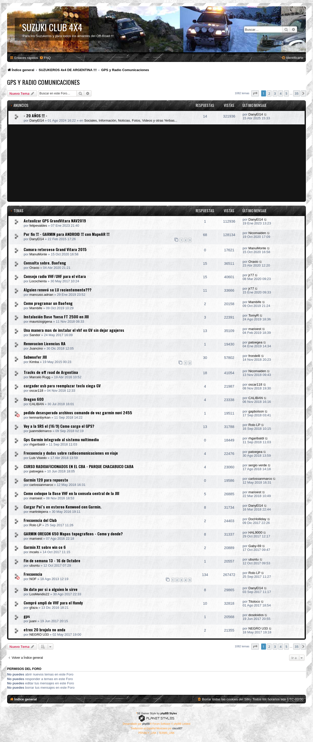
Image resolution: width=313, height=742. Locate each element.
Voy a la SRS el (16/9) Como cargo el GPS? (59, 426)
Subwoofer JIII (35, 357)
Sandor (34, 335)
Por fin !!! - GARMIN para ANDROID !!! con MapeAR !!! (66, 234)
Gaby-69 (254, 546)
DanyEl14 (36, 120)
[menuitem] (45, 57)
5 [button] (286, 93)
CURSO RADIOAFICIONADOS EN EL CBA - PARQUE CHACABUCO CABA (79, 466)
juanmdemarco (40, 431)
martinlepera (38, 512)
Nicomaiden (257, 233)
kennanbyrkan (40, 417)
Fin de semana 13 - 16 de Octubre (52, 560)
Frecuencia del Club (40, 520)
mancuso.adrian (41, 294)
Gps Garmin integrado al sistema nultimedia (61, 439)
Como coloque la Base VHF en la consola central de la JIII (71, 493)
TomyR (253, 315)
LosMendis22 (39, 594)
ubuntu (34, 565)
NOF (33, 579)
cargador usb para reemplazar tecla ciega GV (62, 386)
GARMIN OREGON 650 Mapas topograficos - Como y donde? (73, 534)
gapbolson (256, 411)
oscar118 (36, 390)
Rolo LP (254, 425)
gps (27, 616)
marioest (254, 329)
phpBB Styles (168, 713)
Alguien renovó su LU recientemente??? (57, 290)
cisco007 (177, 728)
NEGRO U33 (39, 634)
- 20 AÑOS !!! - (35, 115)
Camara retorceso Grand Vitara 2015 (55, 249)
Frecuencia (33, 574)
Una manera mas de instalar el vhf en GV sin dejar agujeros (74, 330)
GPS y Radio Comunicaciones (43, 82)
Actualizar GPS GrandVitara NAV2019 (55, 221)
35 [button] (297, 93)
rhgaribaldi (37, 444)
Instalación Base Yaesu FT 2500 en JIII (56, 317)
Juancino (36, 348)
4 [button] (280, 93)
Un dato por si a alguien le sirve (50, 589)
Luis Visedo (38, 458)
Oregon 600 (34, 399)
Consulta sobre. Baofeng (45, 263)
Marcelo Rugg (39, 377)
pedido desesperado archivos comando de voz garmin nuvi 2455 (78, 412)
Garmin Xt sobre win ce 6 (45, 547)
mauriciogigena (40, 321)
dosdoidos (256, 615)
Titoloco (254, 601)
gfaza (33, 607)
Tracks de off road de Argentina (51, 372)
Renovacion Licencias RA (45, 343)
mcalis (34, 552)
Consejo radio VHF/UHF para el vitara (55, 276)
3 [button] (275, 93)
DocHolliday (257, 519)
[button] (255, 93)
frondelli (254, 356)
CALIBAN (36, 404)
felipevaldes (38, 225)
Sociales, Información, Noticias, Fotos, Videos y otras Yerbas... (130, 120)
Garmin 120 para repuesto (46, 480)
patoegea (255, 342)
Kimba (34, 362)
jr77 (251, 275)
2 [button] (269, 93)
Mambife (35, 308)
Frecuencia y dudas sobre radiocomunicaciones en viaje (71, 453)
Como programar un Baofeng (48, 303)
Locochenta (38, 281)
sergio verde (257, 465)
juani (33, 621)
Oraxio (34, 268)
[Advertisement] (157, 162)
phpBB (146, 723)
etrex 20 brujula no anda (44, 629)
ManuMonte (38, 254)
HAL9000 (255, 532)
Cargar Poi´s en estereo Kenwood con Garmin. (62, 507)
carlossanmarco (41, 485)
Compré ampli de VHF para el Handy (53, 603)
